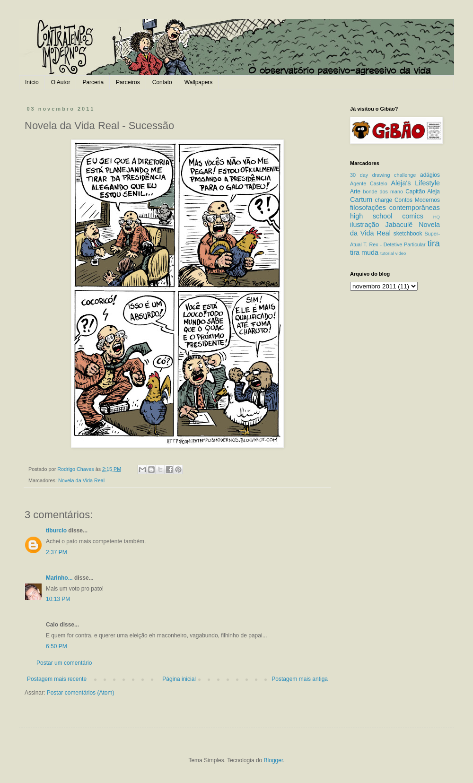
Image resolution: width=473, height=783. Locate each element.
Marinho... (59, 577)
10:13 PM (58, 599)
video (400, 253)
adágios (430, 175)
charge (384, 200)
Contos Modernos (417, 200)
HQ (436, 216)
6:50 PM (56, 646)
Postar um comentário (64, 663)
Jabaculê (399, 224)
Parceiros (128, 82)
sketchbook (408, 233)
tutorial (387, 253)
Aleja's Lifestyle (415, 183)
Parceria (93, 82)
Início (32, 82)
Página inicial (179, 679)
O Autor (60, 82)
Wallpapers (198, 82)
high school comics (386, 216)
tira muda (364, 252)
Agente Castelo (368, 183)
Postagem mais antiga (300, 679)
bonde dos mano (383, 191)
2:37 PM (56, 552)
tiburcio (56, 530)
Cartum (361, 199)
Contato (162, 82)
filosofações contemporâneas (395, 207)
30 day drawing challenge (383, 175)
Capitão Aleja (422, 191)
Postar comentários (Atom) (80, 692)
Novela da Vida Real (81, 480)
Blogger (273, 760)
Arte (355, 191)
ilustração (364, 224)
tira (433, 243)
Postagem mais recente (57, 679)
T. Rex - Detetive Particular (394, 244)
